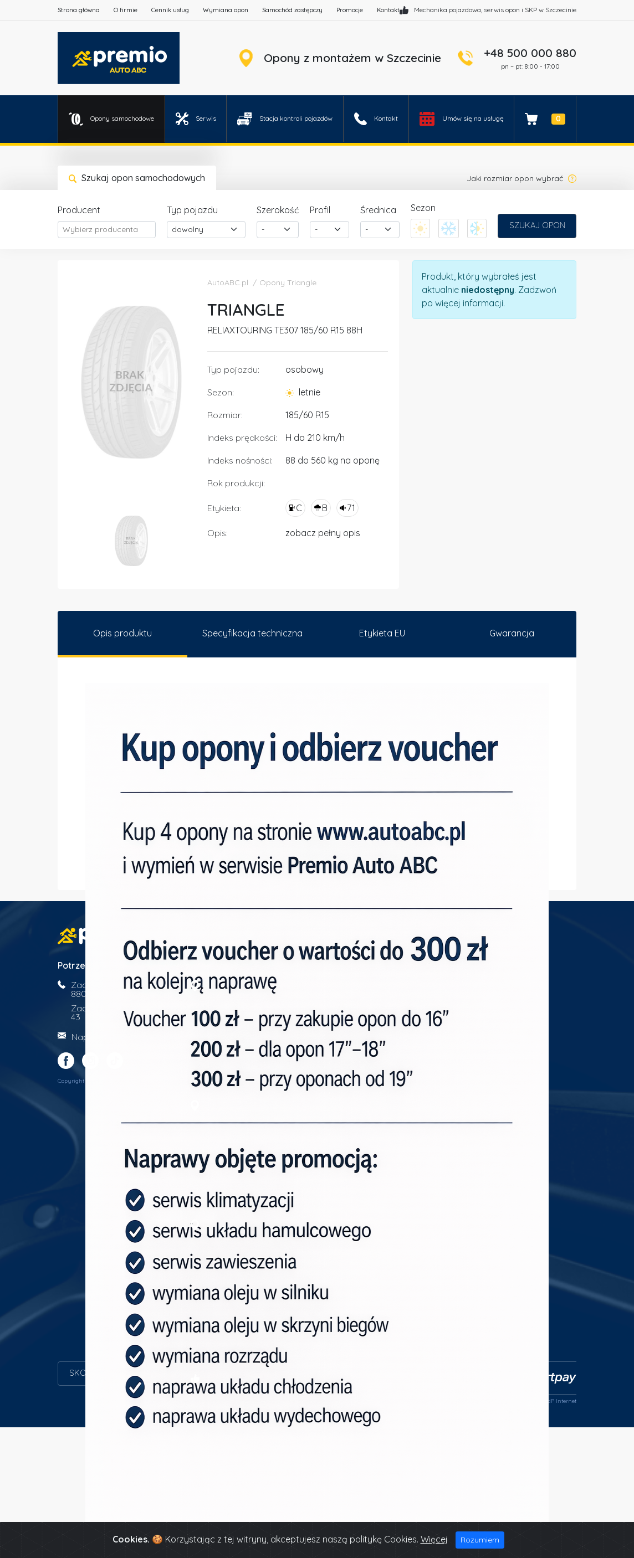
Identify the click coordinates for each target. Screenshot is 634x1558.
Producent (79, 209)
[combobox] (107, 229)
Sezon (423, 207)
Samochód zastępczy (292, 10)
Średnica (378, 209)
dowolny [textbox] (187, 229)
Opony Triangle (287, 282)
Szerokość (278, 209)
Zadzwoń (537, 289)
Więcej (434, 1539)
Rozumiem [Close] (480, 1540)
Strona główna (79, 10)
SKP (531, 10)
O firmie (125, 10)
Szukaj (537, 225)
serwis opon (502, 10)
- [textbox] (263, 229)
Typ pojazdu (192, 209)
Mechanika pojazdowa (447, 10)
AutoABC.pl (227, 282)
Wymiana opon (225, 10)
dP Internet (562, 1403)
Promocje (349, 10)
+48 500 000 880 (530, 52)
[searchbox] (107, 229)
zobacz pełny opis (322, 532)
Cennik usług (170, 10)
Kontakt (388, 10)
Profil (320, 209)
